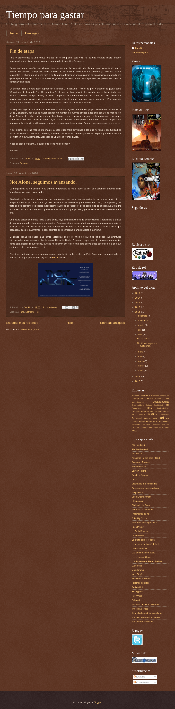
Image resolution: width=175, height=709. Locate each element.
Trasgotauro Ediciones (142, 621)
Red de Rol (137, 587)
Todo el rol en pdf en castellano (147, 613)
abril (140, 356)
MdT (134, 414)
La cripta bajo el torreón (143, 540)
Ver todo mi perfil (140, 52)
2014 (138, 312)
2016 (138, 302)
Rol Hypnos (137, 591)
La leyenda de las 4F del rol (145, 544)
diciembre (143, 316)
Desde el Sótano (140, 475)
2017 (138, 298)
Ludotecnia (137, 565)
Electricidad (158, 405)
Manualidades (156, 411)
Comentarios (141, 682)
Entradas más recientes (22, 323)
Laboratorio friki (139, 548)
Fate (22, 312)
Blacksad (155, 396)
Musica (142, 414)
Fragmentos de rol (140, 514)
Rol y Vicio (137, 596)
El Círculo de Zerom (141, 505)
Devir (134, 479)
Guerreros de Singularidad (144, 522)
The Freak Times (140, 608)
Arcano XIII (137, 453)
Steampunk (156, 425)
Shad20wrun (152, 421)
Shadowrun (164, 422)
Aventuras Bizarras (141, 462)
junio (140, 334)
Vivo (161, 428)
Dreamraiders (138, 405)
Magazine (145, 411)
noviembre (143, 320)
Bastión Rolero (139, 471)
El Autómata (137, 501)
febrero (141, 365)
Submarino (137, 600)
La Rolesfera (138, 535)
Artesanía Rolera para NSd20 (146, 458)
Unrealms (153, 428)
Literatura (136, 411)
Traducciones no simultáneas (146, 617)
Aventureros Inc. (140, 466)
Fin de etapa (22, 51)
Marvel (166, 411)
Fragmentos (136, 408)
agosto (141, 325)
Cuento (158, 399)
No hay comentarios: (53, 158)
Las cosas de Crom (141, 557)
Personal (24, 163)
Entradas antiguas (112, 323)
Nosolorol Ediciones (141, 578)
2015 (138, 307)
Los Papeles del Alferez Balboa (147, 561)
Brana (162, 396)
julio (140, 330)
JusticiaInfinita (163, 408)
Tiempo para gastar (45, 14)
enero (141, 370)
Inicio (14, 33)
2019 (138, 293)
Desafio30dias (160, 401)
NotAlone (29, 312)
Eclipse (148, 405)
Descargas (32, 33)
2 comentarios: (50, 307)
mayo (141, 351)
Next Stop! (137, 574)
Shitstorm (136, 425)
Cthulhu (149, 399)
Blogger (97, 702)
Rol (37, 312)
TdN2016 (144, 428)
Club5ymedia (137, 399)
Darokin (139, 48)
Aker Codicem (138, 445)
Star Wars (146, 425)
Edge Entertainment (141, 496)
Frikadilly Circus (139, 518)
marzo (141, 361)
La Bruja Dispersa (140, 531)
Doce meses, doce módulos (145, 488)
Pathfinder (165, 414)
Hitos (149, 408)
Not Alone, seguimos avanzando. (43, 182)
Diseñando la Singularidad (144, 483)
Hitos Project (138, 527)
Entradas (139, 676)
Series (142, 422)
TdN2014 (135, 428)
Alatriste (135, 396)
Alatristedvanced (140, 449)
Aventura (145, 395)
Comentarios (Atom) (29, 329)
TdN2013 (165, 425)
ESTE (55, 257)
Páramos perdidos (140, 583)
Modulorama (138, 570)
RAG (155, 418)
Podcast (147, 418)
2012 (138, 381)
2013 (138, 376)
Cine (167, 396)
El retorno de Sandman (143, 509)
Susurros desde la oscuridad (145, 604)
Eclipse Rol (137, 492)
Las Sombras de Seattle (143, 552)
